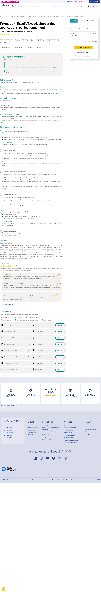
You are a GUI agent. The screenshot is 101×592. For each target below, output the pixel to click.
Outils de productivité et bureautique (29, 16)
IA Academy (45, 434)
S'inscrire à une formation (32, 433)
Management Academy (48, 437)
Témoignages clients (90, 429)
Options (29, 47)
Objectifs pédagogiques (15, 57)
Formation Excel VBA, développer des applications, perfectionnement (67, 16)
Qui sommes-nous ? (69, 425)
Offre (29, 425)
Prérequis (4, 87)
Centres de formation (69, 435)
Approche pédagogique (70, 427)
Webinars (87, 432)
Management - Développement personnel (50, 428)
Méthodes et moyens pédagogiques (14, 98)
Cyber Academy (46, 439)
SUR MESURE (91, 20)
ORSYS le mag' (8, 437)
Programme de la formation (11, 127)
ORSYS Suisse (8, 435)
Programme (18, 47)
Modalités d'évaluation (9, 114)
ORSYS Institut (8, 430)
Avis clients (4, 263)
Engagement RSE (68, 432)
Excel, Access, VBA (44, 16)
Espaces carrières (68, 437)
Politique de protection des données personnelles (66, 479)
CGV (98, 479)
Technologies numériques (49, 425)
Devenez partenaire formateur (72, 440)
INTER (74, 20)
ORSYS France (8, 427)
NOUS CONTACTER (79, 1)
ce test (57, 93)
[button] (4, 589)
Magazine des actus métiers (90, 426)
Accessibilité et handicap (70, 442)
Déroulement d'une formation (33, 437)
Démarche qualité (68, 430)
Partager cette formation (82, 56)
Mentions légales (31, 479)
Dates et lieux (5, 311)
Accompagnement (33, 427)
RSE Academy (46, 442)
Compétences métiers (13, 16)
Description (6, 47)
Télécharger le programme (82, 52)
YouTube (87, 434)
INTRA (81, 20)
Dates (39, 47)
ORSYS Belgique (8, 432)
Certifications (46, 6)
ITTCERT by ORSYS (9, 425)
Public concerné (6, 80)
